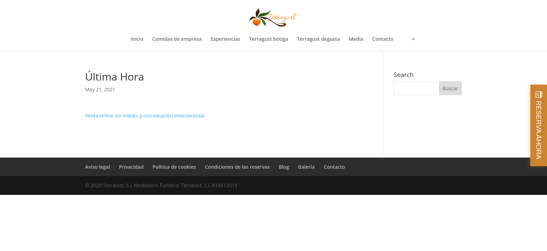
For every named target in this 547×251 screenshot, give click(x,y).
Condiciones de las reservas (237, 166)
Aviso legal (97, 166)
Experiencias (225, 39)
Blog (284, 166)
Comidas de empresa (177, 39)
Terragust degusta (318, 39)
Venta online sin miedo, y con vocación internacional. (145, 115)
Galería (306, 166)
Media (356, 39)
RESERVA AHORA (538, 130)
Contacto (383, 39)
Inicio (136, 39)
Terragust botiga (268, 39)
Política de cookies (174, 166)
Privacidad (131, 166)
